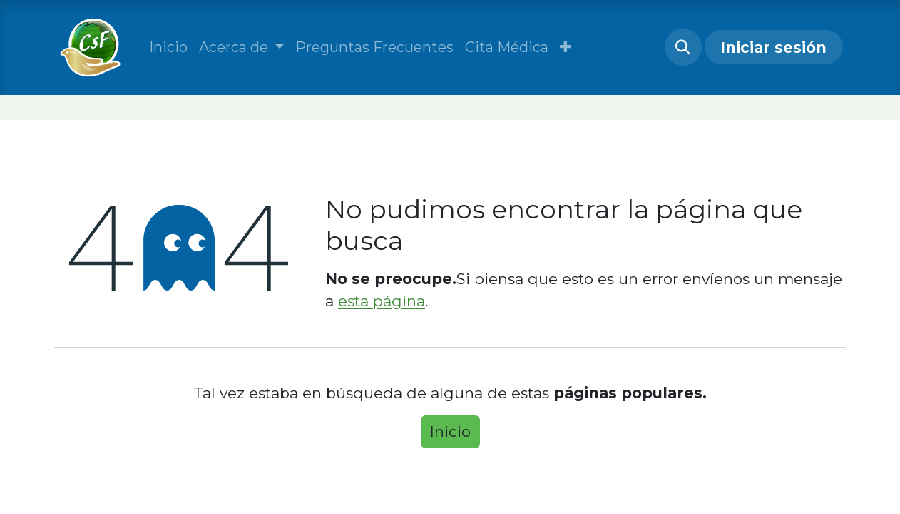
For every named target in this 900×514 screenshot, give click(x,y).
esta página (381, 301)
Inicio (450, 431)
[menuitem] (168, 47)
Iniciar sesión (773, 47)
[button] (565, 47)
